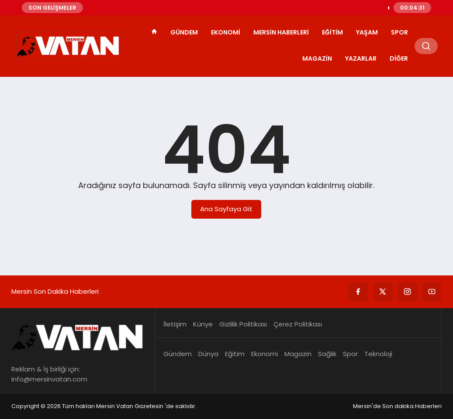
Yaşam (367, 32)
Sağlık (327, 353)
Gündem (184, 32)
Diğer (399, 58)
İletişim (175, 324)
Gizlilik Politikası (243, 324)
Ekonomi (225, 32)
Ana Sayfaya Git (226, 208)
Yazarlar (361, 58)
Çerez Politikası (297, 324)
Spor (399, 32)
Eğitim (332, 32)
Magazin (317, 58)
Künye (203, 324)
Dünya (208, 353)
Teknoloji (378, 353)
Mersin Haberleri (281, 32)
